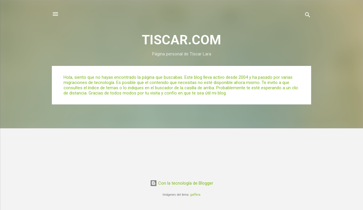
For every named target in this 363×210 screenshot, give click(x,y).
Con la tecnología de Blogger (181, 183)
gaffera (195, 195)
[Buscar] (307, 16)
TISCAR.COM (181, 40)
